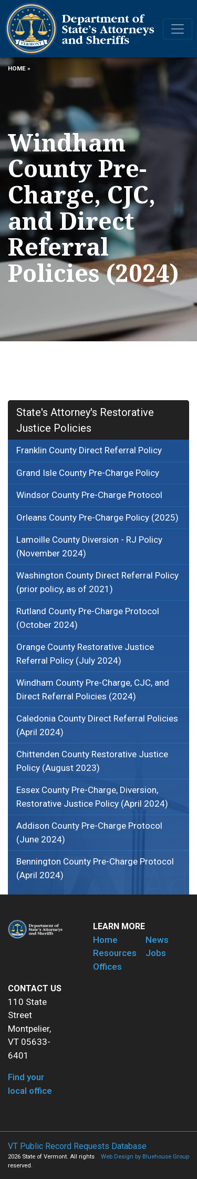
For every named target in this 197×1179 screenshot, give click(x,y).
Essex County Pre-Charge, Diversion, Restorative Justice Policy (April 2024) (92, 797)
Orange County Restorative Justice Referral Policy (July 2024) (85, 654)
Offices (107, 966)
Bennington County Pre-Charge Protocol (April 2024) (95, 868)
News (157, 939)
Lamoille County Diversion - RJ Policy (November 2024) (89, 546)
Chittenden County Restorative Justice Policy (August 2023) (92, 761)
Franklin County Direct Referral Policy (89, 450)
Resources (115, 953)
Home (17, 68)
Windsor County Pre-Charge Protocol (89, 495)
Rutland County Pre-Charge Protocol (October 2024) (87, 618)
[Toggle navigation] (177, 28)
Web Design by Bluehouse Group (145, 1156)
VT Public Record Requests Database (77, 1146)
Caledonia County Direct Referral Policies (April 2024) (97, 725)
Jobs (156, 953)
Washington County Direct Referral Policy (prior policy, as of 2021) (97, 582)
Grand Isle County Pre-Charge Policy (87, 472)
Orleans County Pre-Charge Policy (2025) (97, 517)
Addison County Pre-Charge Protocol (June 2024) (89, 832)
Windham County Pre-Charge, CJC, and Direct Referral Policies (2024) (92, 689)
